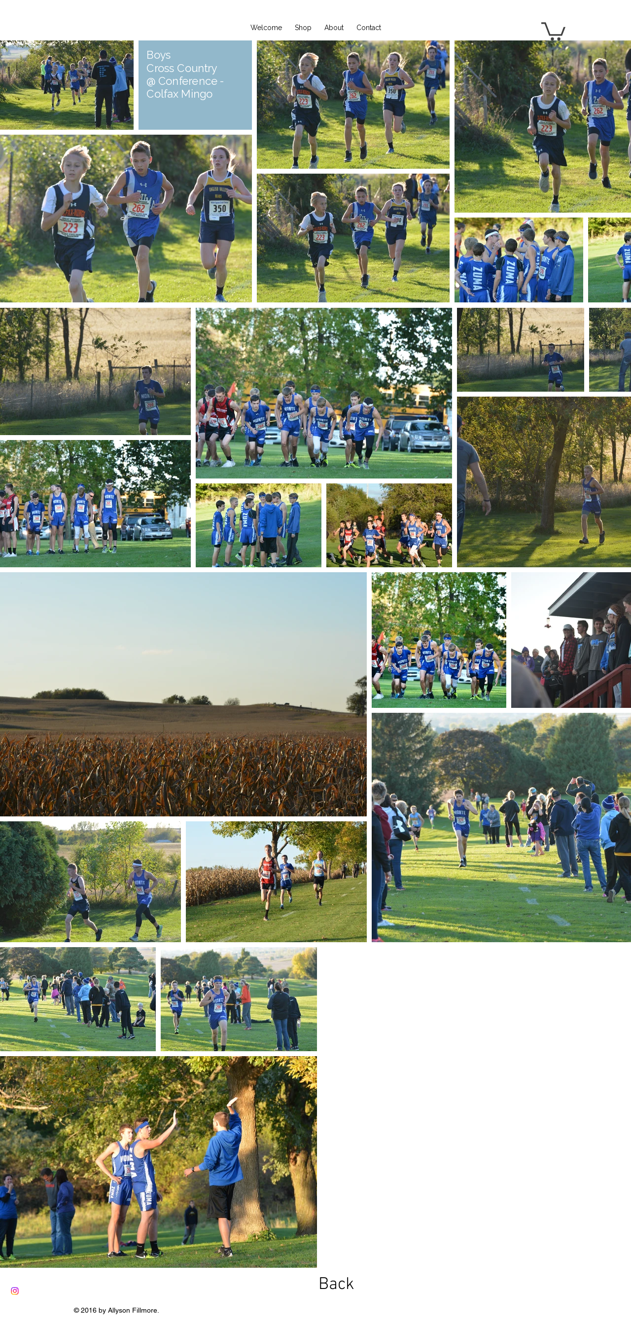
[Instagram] (15, 1291)
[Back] (336, 1285)
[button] (553, 30)
